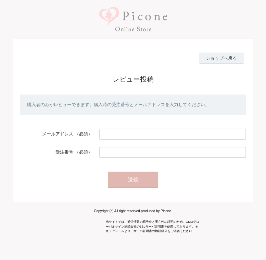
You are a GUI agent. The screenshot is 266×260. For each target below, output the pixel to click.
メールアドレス (57, 133)
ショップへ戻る (221, 58)
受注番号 (64, 152)
